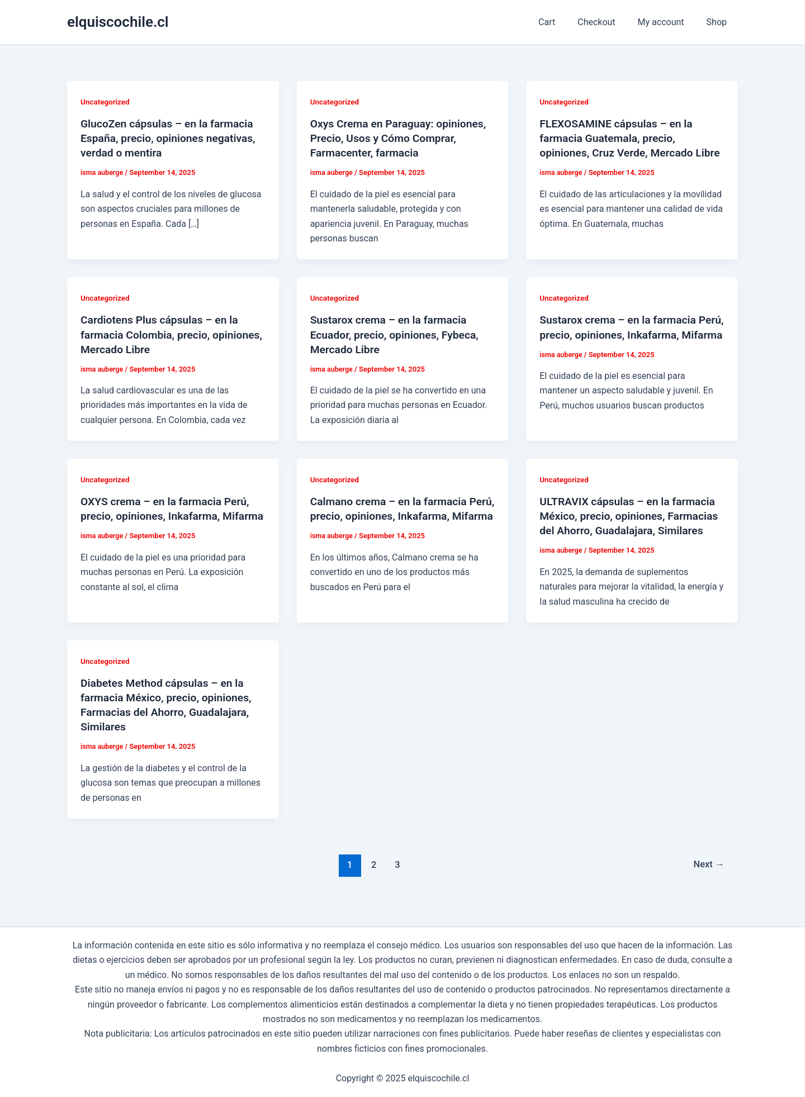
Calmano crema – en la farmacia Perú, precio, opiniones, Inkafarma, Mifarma (397, 516)
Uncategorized (105, 101)
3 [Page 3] (397, 879)
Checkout (607, 22)
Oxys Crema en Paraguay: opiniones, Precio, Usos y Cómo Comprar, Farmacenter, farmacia (401, 138)
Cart (562, 22)
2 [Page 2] (372, 879)
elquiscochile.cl (118, 21)
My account (668, 22)
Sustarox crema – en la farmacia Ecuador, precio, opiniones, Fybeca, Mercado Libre (397, 334)
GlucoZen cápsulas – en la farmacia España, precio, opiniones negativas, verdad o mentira (171, 138)
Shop (719, 22)
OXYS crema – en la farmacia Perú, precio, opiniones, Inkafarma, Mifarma (167, 516)
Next (708, 879)
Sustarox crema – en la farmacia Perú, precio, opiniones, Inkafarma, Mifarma (626, 334)
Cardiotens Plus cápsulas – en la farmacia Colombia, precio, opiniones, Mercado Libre (162, 334)
